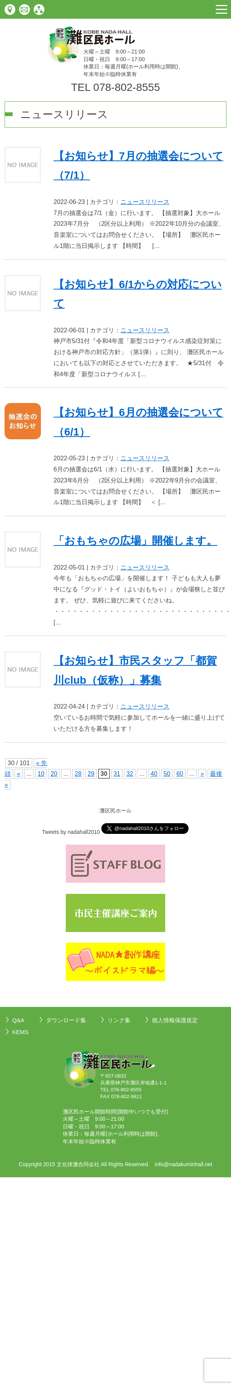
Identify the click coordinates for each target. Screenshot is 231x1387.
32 (129, 773)
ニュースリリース (144, 202)
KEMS (20, 1032)
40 (154, 773)
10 (40, 773)
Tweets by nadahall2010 (71, 832)
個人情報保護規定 (175, 1020)
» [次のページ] (202, 773)
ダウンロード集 (66, 1020)
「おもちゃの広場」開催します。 (135, 541)
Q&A (18, 1020)
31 (117, 773)
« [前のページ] (18, 773)
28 (78, 773)
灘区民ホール (115, 811)
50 (166, 773)
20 (53, 773)
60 (179, 773)
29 (91, 773)
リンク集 (118, 1020)
